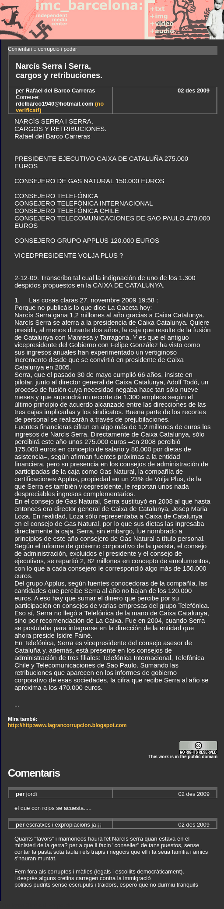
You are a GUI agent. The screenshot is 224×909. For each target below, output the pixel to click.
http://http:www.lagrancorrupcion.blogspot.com (67, 725)
